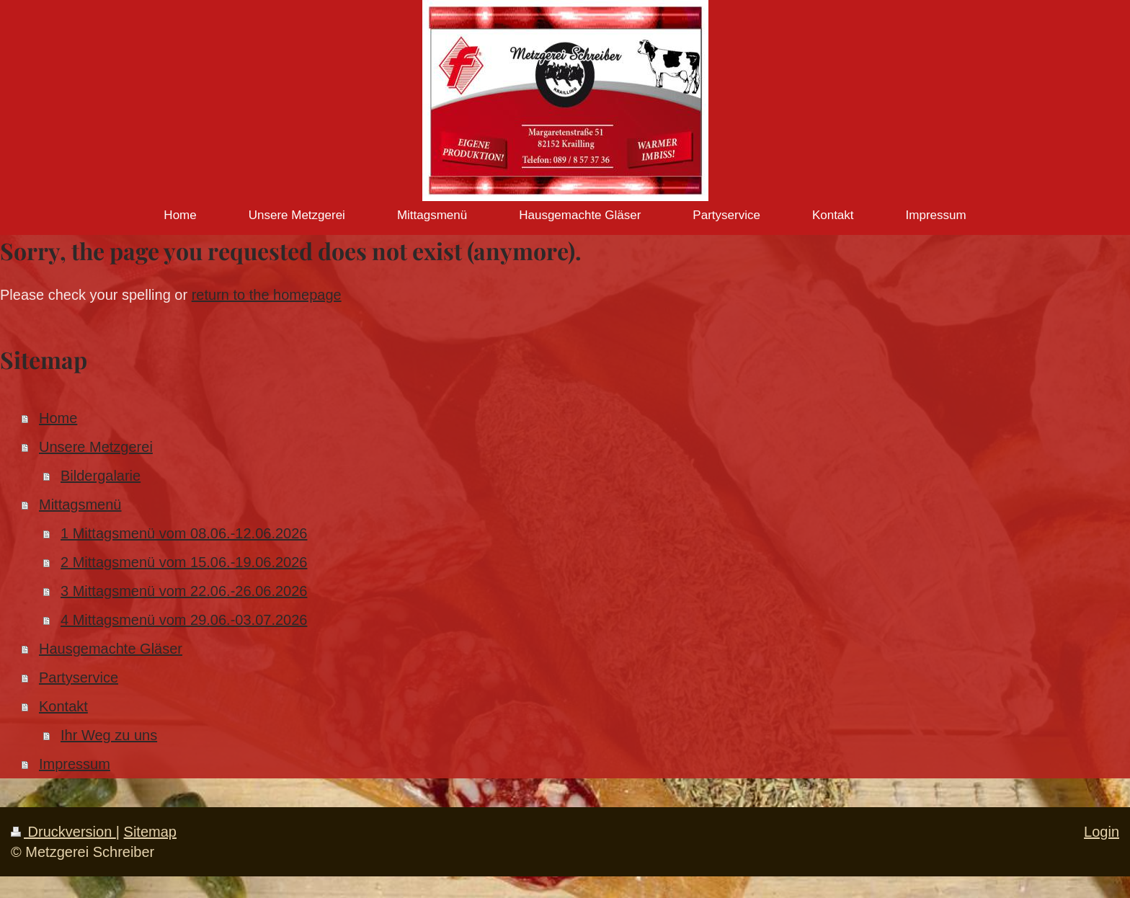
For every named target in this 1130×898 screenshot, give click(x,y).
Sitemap (150, 832)
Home (58, 418)
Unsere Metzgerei (96, 447)
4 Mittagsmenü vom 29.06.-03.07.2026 (184, 620)
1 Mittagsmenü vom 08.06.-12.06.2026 (184, 533)
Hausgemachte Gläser (110, 649)
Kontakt (63, 706)
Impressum (74, 764)
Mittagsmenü (80, 504)
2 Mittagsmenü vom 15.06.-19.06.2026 (184, 562)
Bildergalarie (101, 476)
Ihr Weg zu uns (109, 735)
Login (1101, 832)
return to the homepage (267, 295)
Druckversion (63, 832)
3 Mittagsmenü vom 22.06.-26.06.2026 (184, 591)
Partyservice (78, 677)
